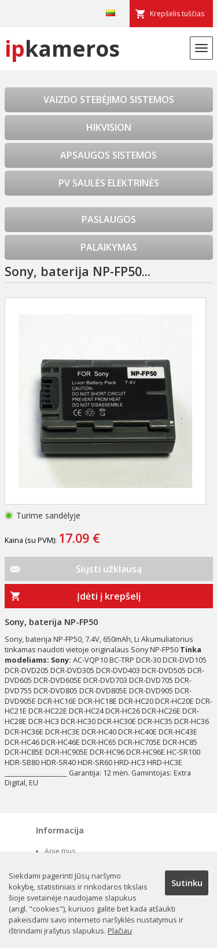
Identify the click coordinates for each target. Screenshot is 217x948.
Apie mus (60, 851)
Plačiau (120, 930)
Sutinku (187, 882)
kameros (62, 48)
